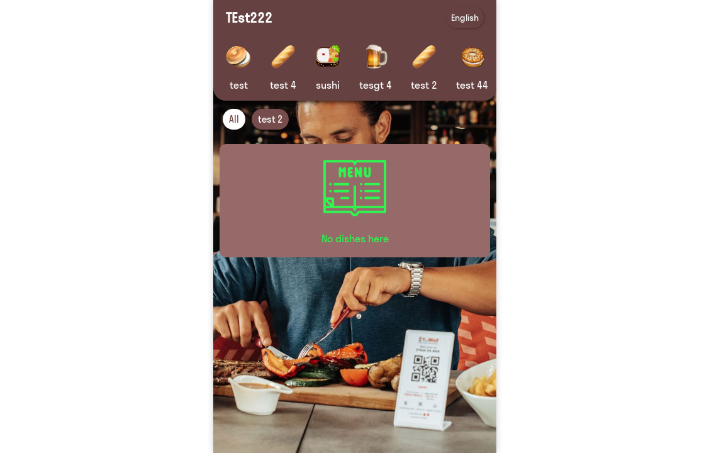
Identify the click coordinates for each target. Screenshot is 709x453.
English (465, 17)
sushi (328, 85)
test (238, 85)
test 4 (283, 85)
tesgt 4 (375, 85)
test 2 (424, 85)
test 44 (472, 85)
